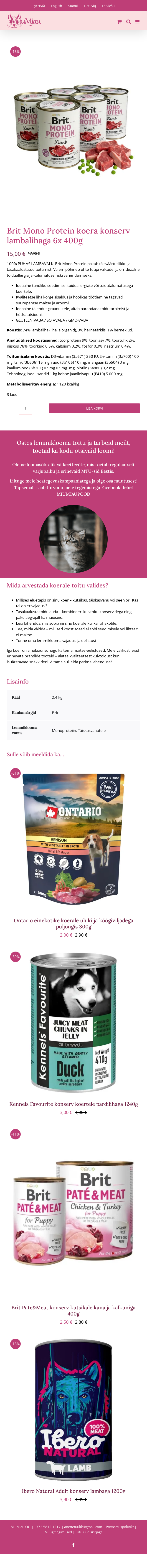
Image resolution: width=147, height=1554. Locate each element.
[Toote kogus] (25, 408)
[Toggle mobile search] (128, 21)
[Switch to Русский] (39, 5)
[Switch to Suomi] (73, 5)
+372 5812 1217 (47, 1526)
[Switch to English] (56, 5)
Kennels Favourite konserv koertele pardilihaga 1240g (73, 1104)
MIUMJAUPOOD (73, 494)
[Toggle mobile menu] (137, 21)
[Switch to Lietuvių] (90, 5)
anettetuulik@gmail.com (83, 1526)
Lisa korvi (94, 408)
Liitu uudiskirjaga (89, 1532)
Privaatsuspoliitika (120, 1526)
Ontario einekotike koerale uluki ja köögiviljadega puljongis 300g (73, 923)
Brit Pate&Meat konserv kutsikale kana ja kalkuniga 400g (73, 1310)
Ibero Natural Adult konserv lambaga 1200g (73, 1491)
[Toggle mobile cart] (119, 21)
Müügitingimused (58, 1532)
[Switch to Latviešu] (108, 5)
